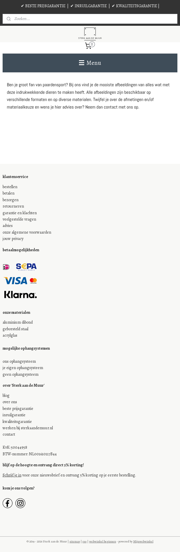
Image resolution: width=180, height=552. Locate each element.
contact (9, 434)
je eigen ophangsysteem (23, 368)
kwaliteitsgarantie (17, 421)
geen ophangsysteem (20, 374)
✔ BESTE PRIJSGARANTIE (43, 6)
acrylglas (10, 335)
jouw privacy (13, 238)
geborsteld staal (15, 329)
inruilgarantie (14, 415)
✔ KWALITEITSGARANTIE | (135, 6)
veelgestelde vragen (19, 219)
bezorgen (11, 200)
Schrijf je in (12, 475)
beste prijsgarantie (18, 408)
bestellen (10, 187)
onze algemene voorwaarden (27, 232)
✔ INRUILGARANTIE (88, 6)
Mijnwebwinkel (143, 541)
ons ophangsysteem (19, 361)
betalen (8, 193)
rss (84, 541)
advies (8, 225)
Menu (90, 63)
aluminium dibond (18, 322)
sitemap (74, 541)
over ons (10, 402)
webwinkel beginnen (102, 541)
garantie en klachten (20, 213)
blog (6, 395)
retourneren (13, 206)
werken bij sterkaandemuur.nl (28, 428)
